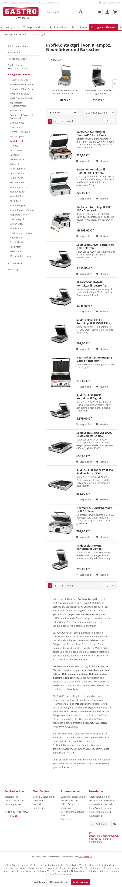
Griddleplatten (17, 159)
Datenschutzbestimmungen (104, 835)
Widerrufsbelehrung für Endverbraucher (74, 798)
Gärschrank (16, 150)
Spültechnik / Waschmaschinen (17, 67)
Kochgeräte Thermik (19, 74)
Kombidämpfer (18, 205)
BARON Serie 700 (19, 79)
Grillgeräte (15, 164)
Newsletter (38, 800)
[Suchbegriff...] (65, 12)
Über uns (66, 807)
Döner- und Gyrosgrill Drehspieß (21, 117)
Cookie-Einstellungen (44, 796)
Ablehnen (39, 882)
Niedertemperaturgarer (22, 233)
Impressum (39, 807)
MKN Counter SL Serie (21, 98)
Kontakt (37, 804)
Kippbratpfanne (18, 214)
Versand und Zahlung (72, 811)
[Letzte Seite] (62, 121)
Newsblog (13, 269)
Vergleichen (84, 161)
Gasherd (14, 154)
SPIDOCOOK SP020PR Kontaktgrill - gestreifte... (92, 284)
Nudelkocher (16, 237)
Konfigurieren (80, 882)
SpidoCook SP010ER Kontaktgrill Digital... (89, 547)
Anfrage (68, 767)
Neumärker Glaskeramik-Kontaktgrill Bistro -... (98, 92)
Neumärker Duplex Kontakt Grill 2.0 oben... (94, 509)
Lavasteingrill (17, 219)
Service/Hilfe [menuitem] (108, 2)
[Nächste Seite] (55, 121)
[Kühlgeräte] (12, 27)
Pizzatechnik (16, 242)
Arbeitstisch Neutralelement (18, 104)
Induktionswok (17, 191)
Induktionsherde (18, 187)
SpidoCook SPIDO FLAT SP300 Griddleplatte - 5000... (94, 472)
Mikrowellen (16, 223)
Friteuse (14, 145)
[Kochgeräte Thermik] (103, 27)
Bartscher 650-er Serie (22, 84)
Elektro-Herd (16, 127)
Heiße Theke (16, 177)
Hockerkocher (17, 182)
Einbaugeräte (17, 122)
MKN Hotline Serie (19, 93)
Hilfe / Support (69, 804)
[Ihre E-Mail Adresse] (100, 824)
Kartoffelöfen (17, 196)
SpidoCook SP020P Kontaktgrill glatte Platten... (95, 246)
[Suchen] (80, 12)
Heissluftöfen (17, 173)
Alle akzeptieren (59, 882)
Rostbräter (15, 246)
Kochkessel (15, 200)
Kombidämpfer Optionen (23, 210)
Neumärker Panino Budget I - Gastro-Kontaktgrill (94, 359)
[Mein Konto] (107, 12)
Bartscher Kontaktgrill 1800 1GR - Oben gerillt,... (93, 208)
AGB (63, 815)
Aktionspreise (15, 263)
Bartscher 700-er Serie (22, 89)
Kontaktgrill (16, 141)
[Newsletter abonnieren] (114, 824)
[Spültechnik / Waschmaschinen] (68, 27)
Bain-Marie (15, 110)
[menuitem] (65, 12)
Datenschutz (67, 819)
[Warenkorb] (115, 12)
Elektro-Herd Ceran (20, 131)
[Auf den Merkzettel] (102, 161)
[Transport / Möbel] (34, 27)
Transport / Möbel (17, 58)
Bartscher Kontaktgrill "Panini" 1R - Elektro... (90, 171)
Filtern (55, 112)
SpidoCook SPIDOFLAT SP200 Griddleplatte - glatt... (94, 434)
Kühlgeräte (14, 52)
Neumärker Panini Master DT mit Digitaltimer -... (64, 92)
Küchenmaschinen (18, 46)
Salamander (16, 251)
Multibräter (16, 228)
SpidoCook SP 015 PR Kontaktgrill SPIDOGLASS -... (94, 321)
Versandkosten (85, 856)
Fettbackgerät (17, 136)
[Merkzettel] (99, 12)
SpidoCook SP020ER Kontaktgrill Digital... (89, 397)
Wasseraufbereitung (20, 256)
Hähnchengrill (17, 168)
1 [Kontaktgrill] (50, 121)
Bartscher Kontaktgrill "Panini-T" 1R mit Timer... (92, 133)
